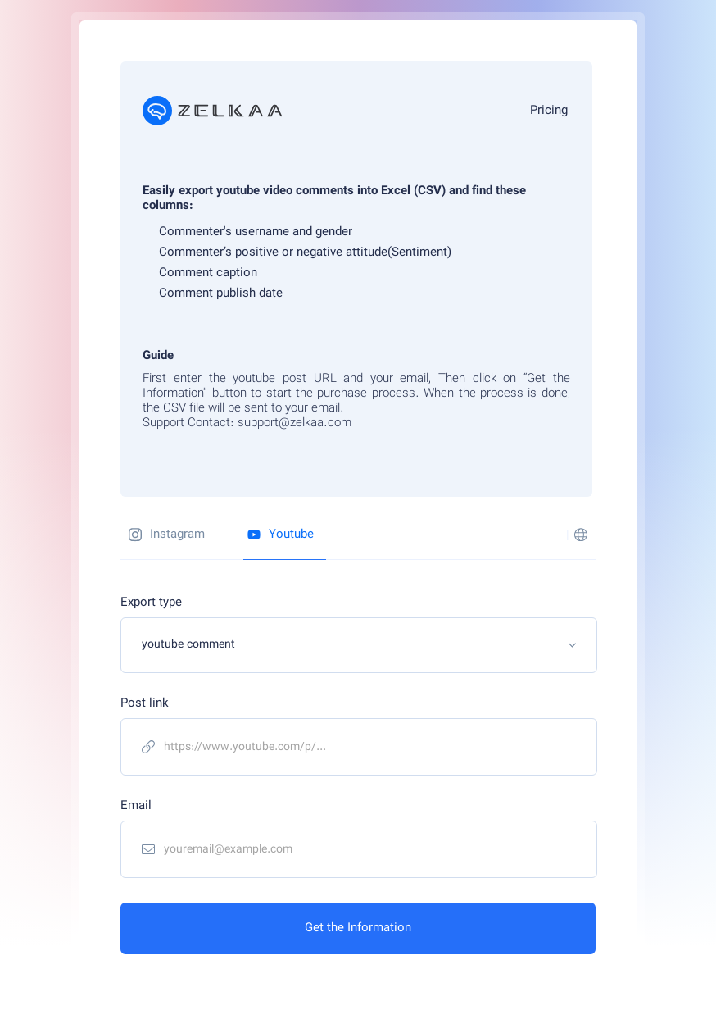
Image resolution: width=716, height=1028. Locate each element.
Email (136, 806)
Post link (144, 704)
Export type (151, 603)
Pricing (549, 111)
